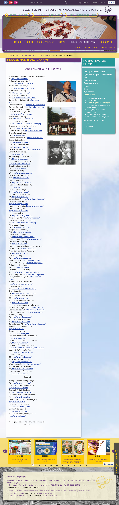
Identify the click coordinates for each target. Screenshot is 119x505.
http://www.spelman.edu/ (35, 310)
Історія (86, 86)
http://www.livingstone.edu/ (22, 215)
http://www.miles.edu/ (31, 218)
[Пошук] (66, 2)
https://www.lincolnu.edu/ (18, 211)
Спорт (86, 123)
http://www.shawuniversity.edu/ (24, 293)
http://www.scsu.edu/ (20, 298)
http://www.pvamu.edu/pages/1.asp (25, 272)
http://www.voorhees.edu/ (22, 357)
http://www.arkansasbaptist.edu (24, 97)
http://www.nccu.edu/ (20, 253)
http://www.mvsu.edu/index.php (24, 222)
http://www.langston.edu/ (18, 204)
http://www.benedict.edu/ (35, 105)
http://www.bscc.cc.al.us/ (21, 383)
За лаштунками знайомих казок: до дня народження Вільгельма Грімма (72, 452)
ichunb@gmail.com (14, 487)
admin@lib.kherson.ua (30, 487)
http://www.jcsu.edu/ (20, 196)
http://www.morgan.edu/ (22, 232)
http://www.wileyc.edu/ (32, 364)
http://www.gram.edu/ (20, 168)
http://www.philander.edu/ (22, 267)
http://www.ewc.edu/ (19, 154)
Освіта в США (42, 55)
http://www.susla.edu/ (17, 416)
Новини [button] (30, 42)
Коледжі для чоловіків (96, 98)
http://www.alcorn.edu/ (21, 93)
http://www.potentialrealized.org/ (21, 88)
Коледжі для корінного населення (96, 111)
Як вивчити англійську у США (98, 117)
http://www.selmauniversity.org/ (24, 288)
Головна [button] (18, 42)
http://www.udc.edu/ (20, 343)
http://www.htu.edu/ (16, 187)
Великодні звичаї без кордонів (19, 451)
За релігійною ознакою (96, 114)
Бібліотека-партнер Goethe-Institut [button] (95, 47)
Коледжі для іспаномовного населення (98, 106)
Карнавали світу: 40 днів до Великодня (98, 451)
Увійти (111, 2)
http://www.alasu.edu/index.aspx (21, 83)
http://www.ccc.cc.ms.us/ (18, 388)
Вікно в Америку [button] (46, 42)
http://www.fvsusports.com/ (19, 163)
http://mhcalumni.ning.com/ (19, 406)
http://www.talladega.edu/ (21, 317)
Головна (9, 55)
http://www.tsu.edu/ (16, 329)
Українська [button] (83, 2)
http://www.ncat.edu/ (29, 248)
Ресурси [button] (63, 42)
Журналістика (89, 92)
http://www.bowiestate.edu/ (23, 119)
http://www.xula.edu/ (20, 373)
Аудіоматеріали (90, 80)
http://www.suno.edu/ (20, 303)
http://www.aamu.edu (20, 79)
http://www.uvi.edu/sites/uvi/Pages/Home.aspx (26, 347)
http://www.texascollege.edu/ (35, 324)
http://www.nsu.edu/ (19, 244)
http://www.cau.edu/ (19, 135)
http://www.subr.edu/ (36, 307)
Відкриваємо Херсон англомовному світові (98, 76)
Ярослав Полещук (36, 496)
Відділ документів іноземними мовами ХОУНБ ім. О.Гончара (62, 9)
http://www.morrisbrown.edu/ (23, 237)
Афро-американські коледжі (98, 103)
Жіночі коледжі (93, 100)
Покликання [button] (107, 42)
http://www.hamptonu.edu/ (22, 173)
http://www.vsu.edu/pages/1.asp (21, 352)
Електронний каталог (17, 14)
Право (86, 129)
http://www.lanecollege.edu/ (34, 199)
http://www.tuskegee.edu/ (21, 333)
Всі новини (108, 464)
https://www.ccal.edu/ (35, 138)
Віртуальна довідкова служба (46, 14)
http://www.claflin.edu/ (33, 130)
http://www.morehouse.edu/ (23, 227)
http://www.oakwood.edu (21, 258)
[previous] (5, 451)
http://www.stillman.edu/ (34, 312)
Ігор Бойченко (30, 493)
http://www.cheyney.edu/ (21, 128)
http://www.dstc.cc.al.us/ (21, 397)
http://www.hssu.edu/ (21, 178)
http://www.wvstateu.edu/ (22, 362)
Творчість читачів (91, 83)
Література (88, 126)
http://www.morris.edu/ (32, 239)
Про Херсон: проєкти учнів (94, 72)
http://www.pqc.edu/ (35, 263)
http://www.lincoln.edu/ (35, 206)
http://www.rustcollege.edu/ (33, 274)
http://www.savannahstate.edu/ (21, 284)
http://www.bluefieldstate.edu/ (20, 114)
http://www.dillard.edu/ (34, 149)
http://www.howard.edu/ (21, 182)
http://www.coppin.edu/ (21, 142)
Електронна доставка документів (81, 14)
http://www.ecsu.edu (20, 159)
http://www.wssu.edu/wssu (22, 369)
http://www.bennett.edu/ (34, 107)
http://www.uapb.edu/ (17, 338)
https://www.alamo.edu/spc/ (19, 411)
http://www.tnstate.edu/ (21, 321)
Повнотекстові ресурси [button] (83, 42)
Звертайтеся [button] (99, 2)
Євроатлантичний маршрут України (45, 451)
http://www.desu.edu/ (20, 147)
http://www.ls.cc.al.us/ (17, 402)
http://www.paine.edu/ (31, 260)
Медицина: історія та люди (94, 120)
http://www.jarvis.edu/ (20, 192)
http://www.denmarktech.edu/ (23, 392)
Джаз (86, 89)
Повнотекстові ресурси (24, 55)
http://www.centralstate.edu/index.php (26, 123)
